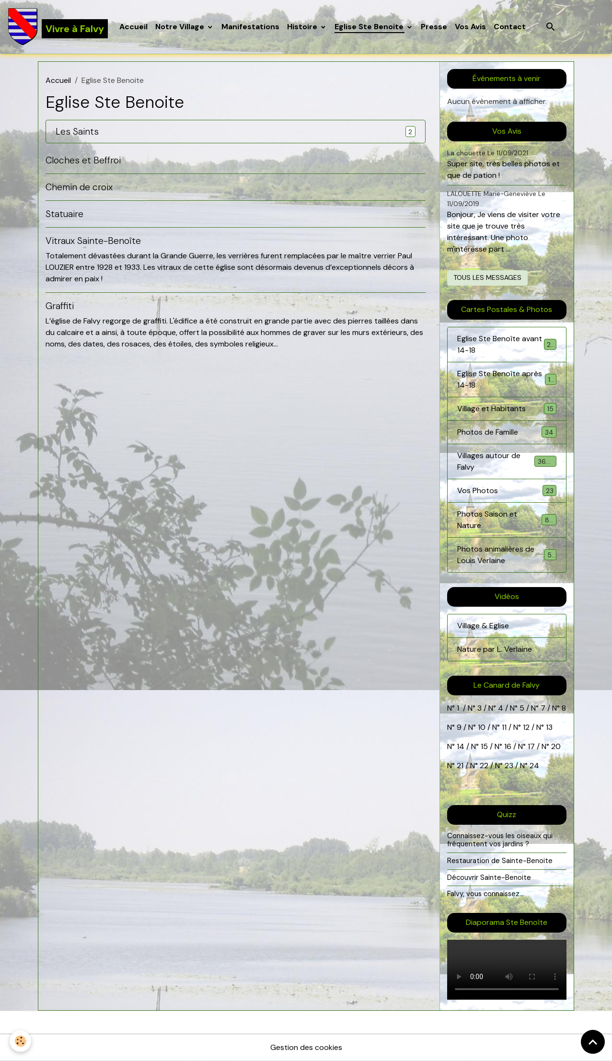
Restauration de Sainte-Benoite (500, 860)
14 (460, 746)
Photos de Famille (506, 432)
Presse (434, 27)
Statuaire (64, 214)
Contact (510, 27)
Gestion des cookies (306, 1047)
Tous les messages (487, 277)
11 (503, 727)
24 (533, 766)
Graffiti (60, 306)
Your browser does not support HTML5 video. (506, 970)
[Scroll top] (593, 1042)
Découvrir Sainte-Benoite (489, 877)
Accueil (133, 27)
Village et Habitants (506, 408)
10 (480, 727)
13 (549, 727)
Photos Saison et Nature (506, 519)
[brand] (58, 27)
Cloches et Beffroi (83, 160)
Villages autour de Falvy (506, 461)
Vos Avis (470, 27)
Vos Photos (506, 490)
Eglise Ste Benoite (370, 27)
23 (509, 766)
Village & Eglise (483, 626)
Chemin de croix (79, 187)
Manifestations (250, 27)
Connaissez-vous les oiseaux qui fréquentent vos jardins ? (500, 840)
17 (531, 746)
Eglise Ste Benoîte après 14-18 (506, 379)
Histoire (303, 27)
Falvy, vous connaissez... (485, 894)
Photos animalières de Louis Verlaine (506, 554)
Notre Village (180, 27)
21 (461, 766)
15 (484, 746)
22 (483, 766)
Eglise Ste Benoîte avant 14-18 (506, 344)
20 (555, 746)
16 (507, 746)
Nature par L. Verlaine (494, 649)
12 (527, 727)
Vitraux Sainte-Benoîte (93, 241)
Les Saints (77, 131)
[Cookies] (20, 1041)
